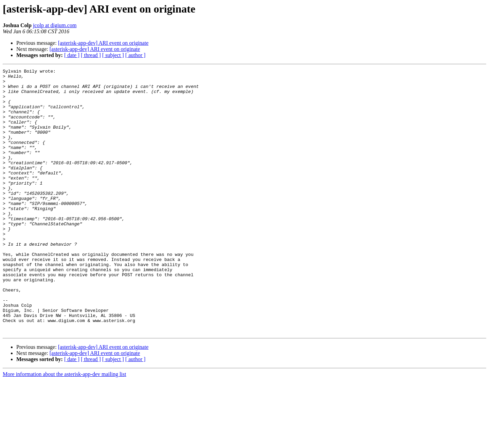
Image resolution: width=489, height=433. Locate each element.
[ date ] (71, 55)
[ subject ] (113, 55)
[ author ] (135, 55)
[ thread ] (91, 55)
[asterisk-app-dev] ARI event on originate (103, 43)
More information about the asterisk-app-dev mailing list (64, 427)
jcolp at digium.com (54, 25)
